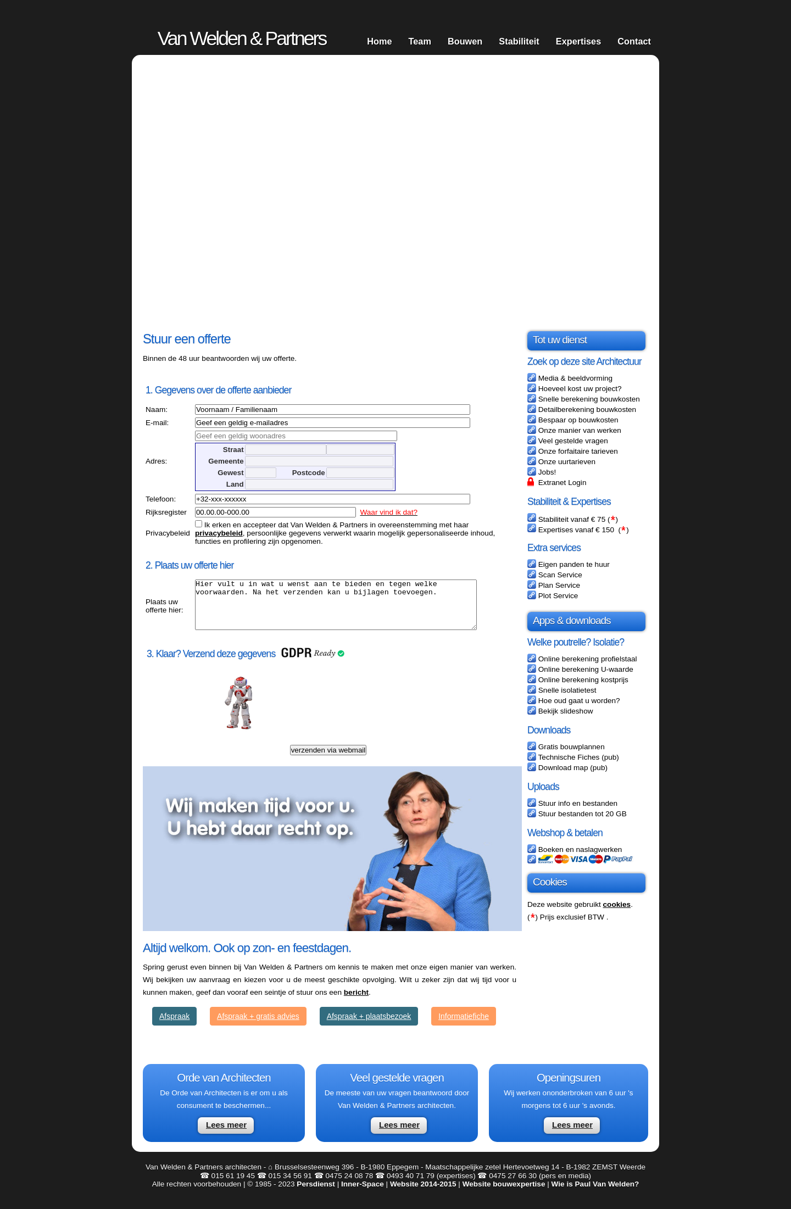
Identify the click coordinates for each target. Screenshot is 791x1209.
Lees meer (226, 1134)
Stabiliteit (519, 41)
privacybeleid (217, 533)
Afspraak (174, 1026)
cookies (617, 904)
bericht (356, 1002)
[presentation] (348, 714)
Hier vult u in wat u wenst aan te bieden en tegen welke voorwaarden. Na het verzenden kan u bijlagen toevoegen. (351, 610)
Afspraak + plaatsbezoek (369, 1026)
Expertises (578, 41)
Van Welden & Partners (242, 38)
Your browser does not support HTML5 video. (395, 192)
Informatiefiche (463, 1026)
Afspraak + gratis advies (258, 1026)
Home (379, 41)
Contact (634, 41)
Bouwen (465, 41)
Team (419, 41)
